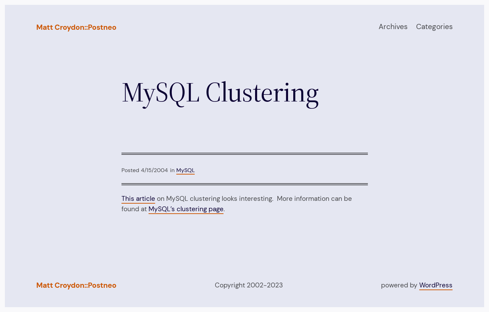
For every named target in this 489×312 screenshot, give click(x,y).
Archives (393, 27)
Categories (434, 27)
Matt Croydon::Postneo (76, 27)
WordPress (436, 285)
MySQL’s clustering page (186, 209)
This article (138, 198)
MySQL (185, 170)
